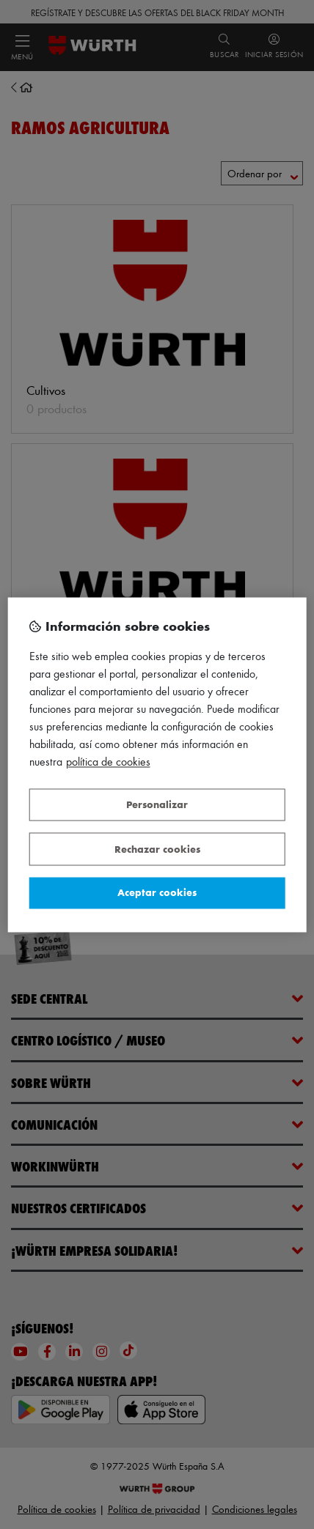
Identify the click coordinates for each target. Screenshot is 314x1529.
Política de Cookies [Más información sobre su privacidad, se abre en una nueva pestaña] (108, 762)
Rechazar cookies (157, 849)
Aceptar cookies (157, 892)
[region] (157, 764)
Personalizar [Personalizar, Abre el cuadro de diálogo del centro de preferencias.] (157, 805)
